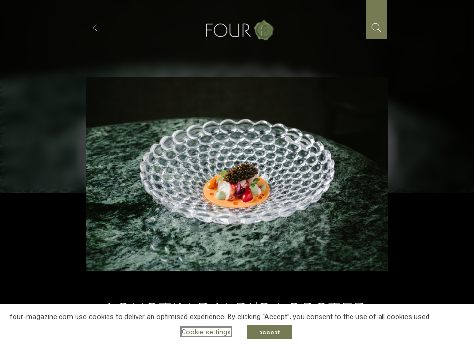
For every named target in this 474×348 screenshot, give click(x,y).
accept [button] (269, 332)
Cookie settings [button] (206, 332)
